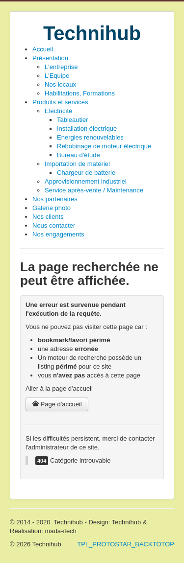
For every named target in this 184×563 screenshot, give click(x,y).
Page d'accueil (57, 404)
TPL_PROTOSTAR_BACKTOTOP (125, 544)
